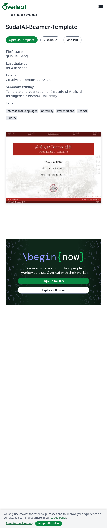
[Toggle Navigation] (100, 6)
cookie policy (58, 517)
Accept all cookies (49, 523)
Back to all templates (22, 15)
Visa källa (50, 40)
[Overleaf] (14, 6)
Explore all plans (53, 290)
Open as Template (22, 40)
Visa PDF (72, 40)
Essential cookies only (19, 523)
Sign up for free (54, 281)
